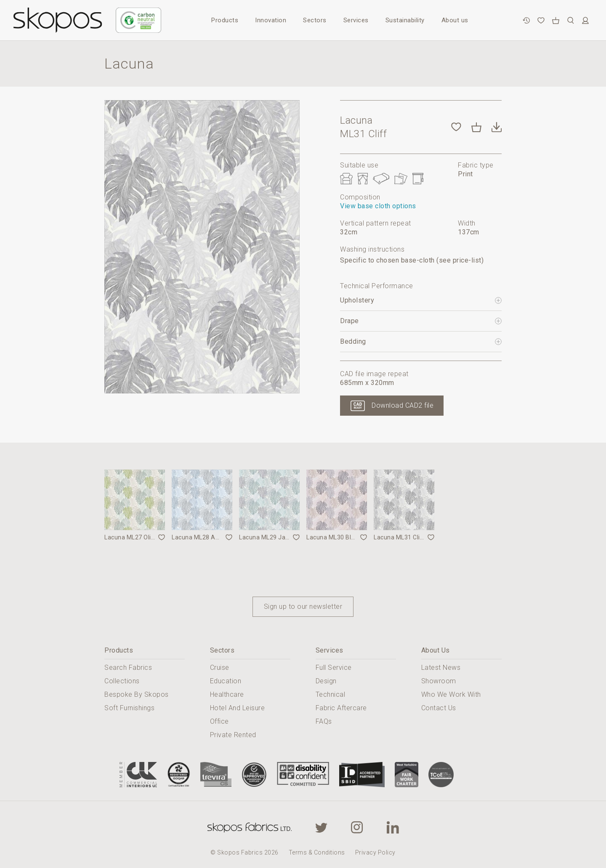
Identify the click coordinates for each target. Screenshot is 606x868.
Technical (331, 694)
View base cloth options (378, 206)
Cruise (219, 668)
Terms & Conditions (317, 852)
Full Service (334, 668)
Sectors (315, 20)
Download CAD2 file (402, 405)
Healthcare (227, 694)
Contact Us (438, 708)
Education (226, 681)
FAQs (324, 721)
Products (224, 20)
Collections (122, 681)
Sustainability (405, 20)
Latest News (441, 668)
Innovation (270, 20)
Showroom (438, 681)
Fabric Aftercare (341, 708)
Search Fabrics (128, 668)
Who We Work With (451, 694)
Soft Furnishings (129, 708)
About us (454, 20)
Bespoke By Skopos (136, 694)
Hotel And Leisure (237, 708)
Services (356, 20)
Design (326, 681)
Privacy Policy (375, 852)
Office (219, 721)
